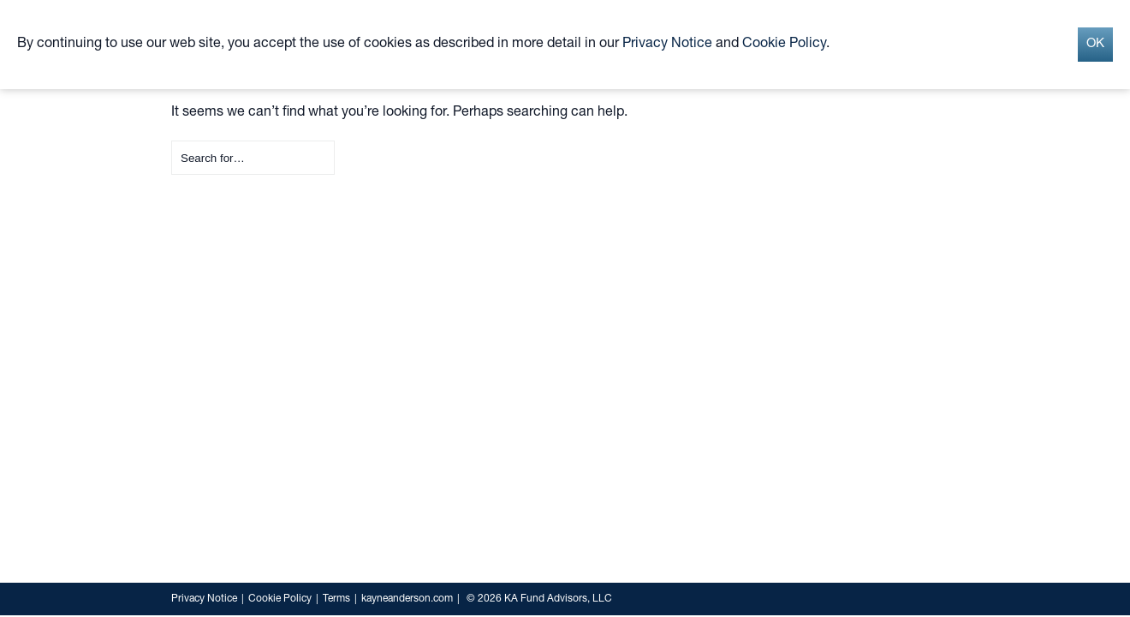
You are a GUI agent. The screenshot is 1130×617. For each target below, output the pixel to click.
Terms (336, 599)
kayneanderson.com (407, 599)
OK (1095, 44)
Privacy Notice (204, 599)
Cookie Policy (280, 599)
